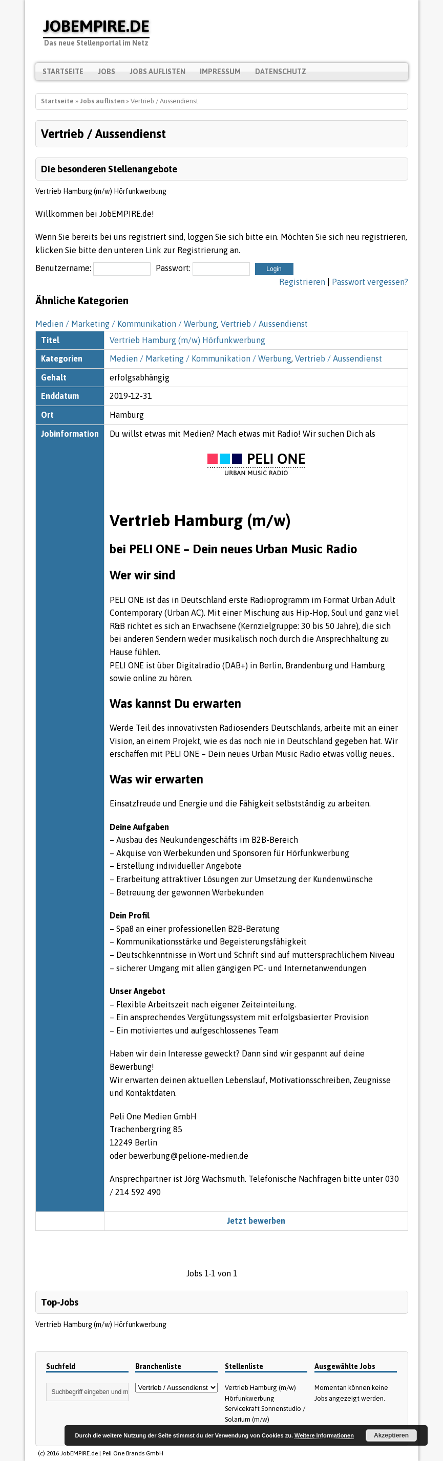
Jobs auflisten (157, 72)
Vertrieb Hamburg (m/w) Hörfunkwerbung (100, 191)
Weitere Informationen (324, 1435)
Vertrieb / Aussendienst (264, 323)
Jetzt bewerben (256, 1220)
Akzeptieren (391, 1435)
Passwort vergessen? (370, 281)
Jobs (106, 72)
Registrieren (302, 281)
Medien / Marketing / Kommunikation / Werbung (126, 323)
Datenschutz (280, 72)
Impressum (220, 72)
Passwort (172, 268)
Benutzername (62, 268)
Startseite (63, 72)
